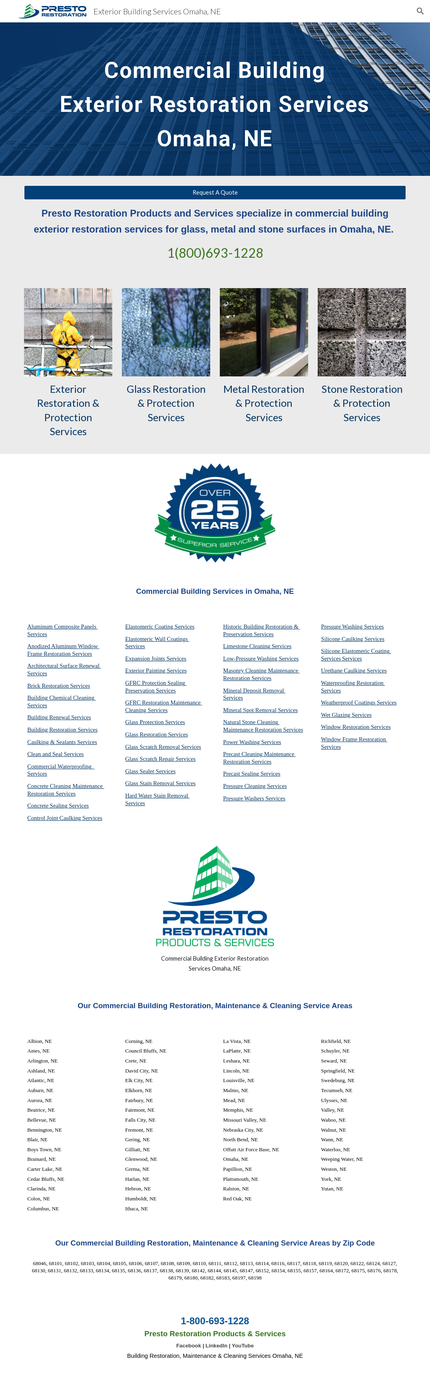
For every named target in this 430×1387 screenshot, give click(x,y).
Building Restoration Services (62, 729)
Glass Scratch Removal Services (163, 747)
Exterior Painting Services (156, 670)
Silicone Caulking (342, 639)
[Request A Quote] (215, 192)
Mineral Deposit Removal (254, 690)
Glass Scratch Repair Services (160, 759)
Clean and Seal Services (55, 754)
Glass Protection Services (155, 722)
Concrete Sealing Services (58, 805)
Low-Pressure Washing (251, 658)
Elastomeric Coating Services (159, 626)
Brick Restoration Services (58, 686)
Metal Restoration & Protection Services (265, 403)
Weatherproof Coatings (349, 702)
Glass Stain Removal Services (160, 783)
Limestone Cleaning (246, 646)
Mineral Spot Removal (250, 710)
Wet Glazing (336, 715)
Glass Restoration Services (156, 734)
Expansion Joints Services (155, 658)
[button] (420, 11)
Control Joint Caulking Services (64, 818)
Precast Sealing (242, 773)
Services (282, 646)
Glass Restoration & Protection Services (167, 403)
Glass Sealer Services (150, 771)
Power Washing (242, 742)
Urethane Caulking (344, 670)
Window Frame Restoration (354, 739)
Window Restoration (346, 727)
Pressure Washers (244, 798)
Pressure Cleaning (245, 786)
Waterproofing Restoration (353, 683)
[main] (215, 99)
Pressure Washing (342, 626)
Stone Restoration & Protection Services (363, 403)
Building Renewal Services (59, 717)
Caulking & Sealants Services (62, 742)
